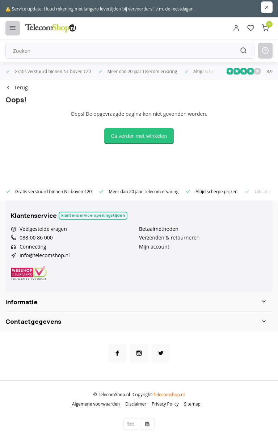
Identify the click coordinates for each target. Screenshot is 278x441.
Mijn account (154, 246)
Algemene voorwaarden (96, 404)
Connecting (33, 246)
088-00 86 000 (36, 237)
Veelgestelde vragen (43, 228)
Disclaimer (135, 404)
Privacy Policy (165, 404)
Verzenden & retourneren (169, 237)
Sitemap (192, 404)
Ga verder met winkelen (139, 135)
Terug (16, 87)
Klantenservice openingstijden (93, 215)
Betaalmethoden (158, 228)
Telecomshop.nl (169, 394)
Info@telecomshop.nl (45, 255)
